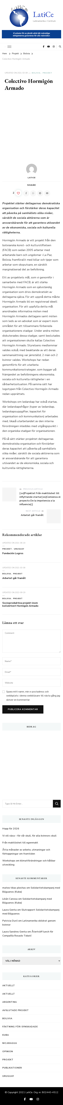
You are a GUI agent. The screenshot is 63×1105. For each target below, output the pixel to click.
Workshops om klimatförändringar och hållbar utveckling (28, 862)
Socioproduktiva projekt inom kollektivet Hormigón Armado (20, 604)
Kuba (5, 1035)
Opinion (7, 1051)
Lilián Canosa (10, 899)
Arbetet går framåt (14, 578)
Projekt (47, 73)
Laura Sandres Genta (14, 931)
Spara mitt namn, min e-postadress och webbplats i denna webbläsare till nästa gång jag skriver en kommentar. (33, 696)
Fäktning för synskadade (20, 1026)
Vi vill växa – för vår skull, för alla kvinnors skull (29, 835)
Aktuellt (8, 985)
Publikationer (12, 1067)
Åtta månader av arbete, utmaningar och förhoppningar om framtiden (26, 851)
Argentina (9, 1002)
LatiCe (43, 14)
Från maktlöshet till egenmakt (20, 842)
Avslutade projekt (15, 1010)
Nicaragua (9, 1043)
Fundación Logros (12, 553)
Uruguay (19, 549)
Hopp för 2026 (10, 828)
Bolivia (36, 73)
